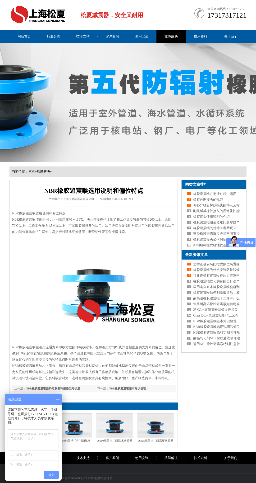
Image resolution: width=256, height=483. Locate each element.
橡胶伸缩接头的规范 (208, 199)
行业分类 (53, 36)
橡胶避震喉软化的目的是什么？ (216, 281)
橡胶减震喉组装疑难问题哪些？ (216, 222)
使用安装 (141, 36)
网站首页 (24, 36)
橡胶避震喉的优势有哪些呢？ (214, 228)
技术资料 (200, 36)
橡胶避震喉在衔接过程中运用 (214, 194)
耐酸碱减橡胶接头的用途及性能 (216, 211)
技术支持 (83, 36)
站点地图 (106, 478)
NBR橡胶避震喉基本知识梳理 (127, 388)
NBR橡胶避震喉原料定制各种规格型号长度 (53, 388)
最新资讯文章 (196, 255)
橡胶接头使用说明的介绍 (211, 216)
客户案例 (112, 36)
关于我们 (231, 36)
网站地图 (93, 478)
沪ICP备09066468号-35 (72, 478)
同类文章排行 (196, 184)
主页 (31, 171)
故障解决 (171, 36)
